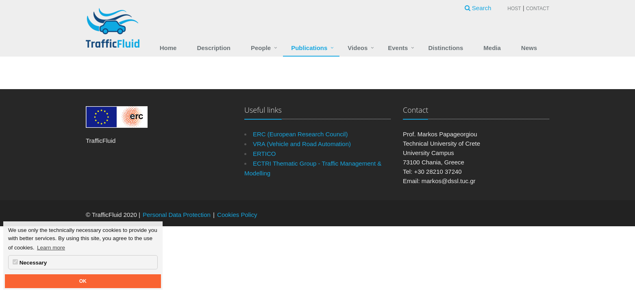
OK (83, 281)
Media (492, 47)
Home (168, 47)
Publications (309, 47)
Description (214, 47)
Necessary (30, 262)
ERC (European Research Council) (300, 134)
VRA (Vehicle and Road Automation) (302, 143)
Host (514, 8)
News (529, 47)
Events (398, 47)
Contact (537, 8)
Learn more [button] (51, 248)
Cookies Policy (237, 214)
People (261, 47)
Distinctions (445, 47)
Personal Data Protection (177, 214)
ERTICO (264, 153)
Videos (358, 47)
